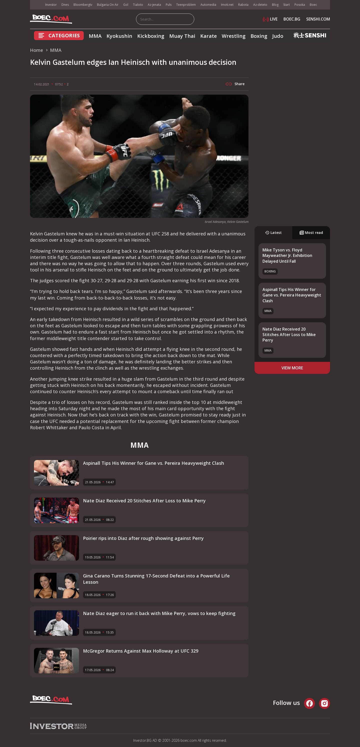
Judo (277, 36)
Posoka (299, 5)
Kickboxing (150, 36)
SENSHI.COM (318, 19)
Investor (51, 5)
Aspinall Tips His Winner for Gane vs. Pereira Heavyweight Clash (291, 295)
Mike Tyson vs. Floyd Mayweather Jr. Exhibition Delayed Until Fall (287, 255)
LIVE (270, 19)
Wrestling (234, 36)
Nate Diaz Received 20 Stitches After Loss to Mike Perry (289, 334)
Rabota (243, 5)
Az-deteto (260, 5)
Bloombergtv (83, 5)
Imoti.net (227, 5)
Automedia (208, 5)
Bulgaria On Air (107, 5)
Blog (275, 5)
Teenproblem (186, 5)
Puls (169, 5)
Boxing (258, 36)
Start (286, 5)
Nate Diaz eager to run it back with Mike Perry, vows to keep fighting (159, 613)
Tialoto (138, 5)
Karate (208, 36)
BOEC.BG (292, 19)
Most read (311, 232)
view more (292, 368)
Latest (273, 232)
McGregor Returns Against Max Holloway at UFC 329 (140, 651)
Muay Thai (182, 36)
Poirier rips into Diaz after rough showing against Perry (143, 538)
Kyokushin (119, 36)
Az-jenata (154, 5)
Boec (313, 5)
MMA (95, 36)
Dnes (65, 5)
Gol (125, 5)
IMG (36, 5)
